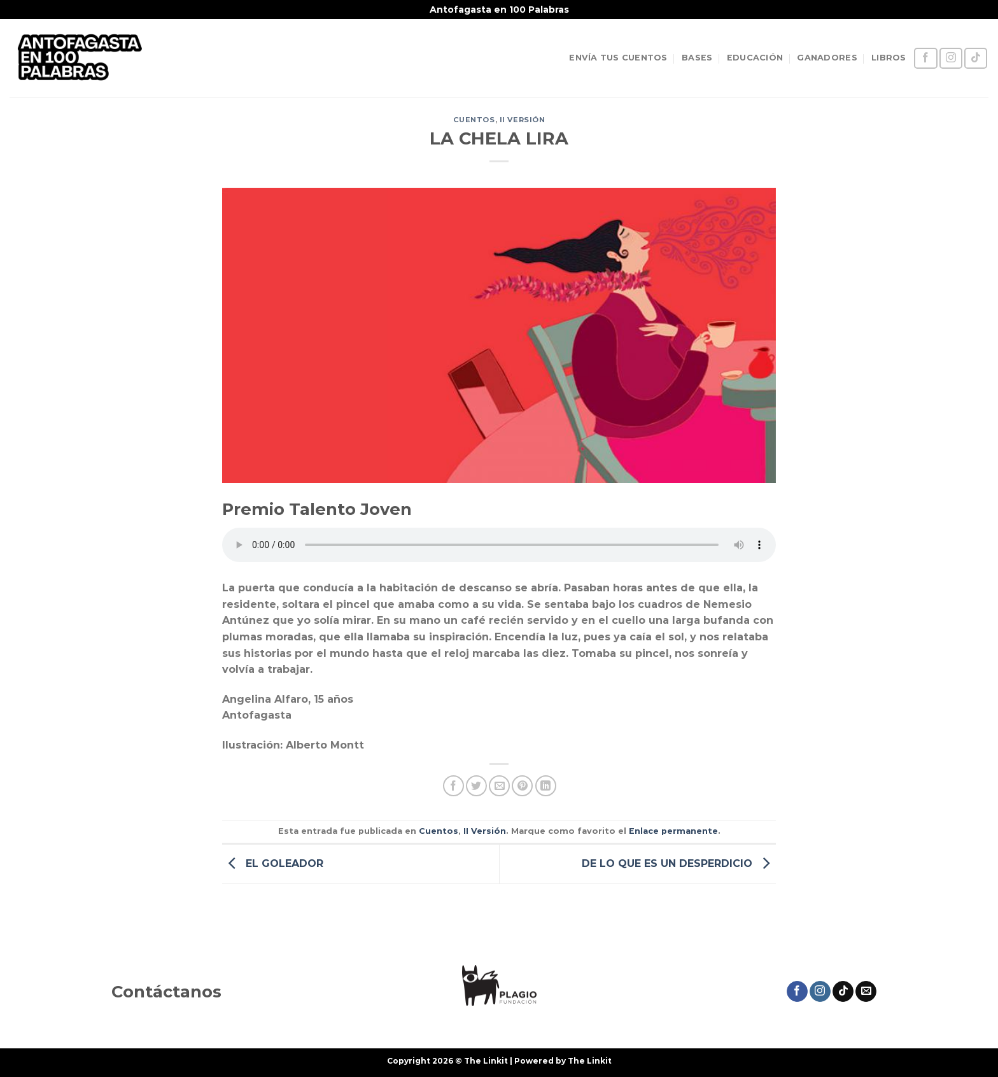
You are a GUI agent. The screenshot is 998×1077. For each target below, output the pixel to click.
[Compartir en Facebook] (453, 785)
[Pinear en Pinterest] (522, 785)
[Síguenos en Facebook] (925, 58)
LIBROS (888, 57)
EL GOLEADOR (272, 863)
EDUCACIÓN (755, 57)
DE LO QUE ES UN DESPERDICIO (679, 863)
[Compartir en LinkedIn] (545, 785)
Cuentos (474, 119)
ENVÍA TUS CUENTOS (618, 57)
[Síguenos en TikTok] (975, 58)
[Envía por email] (499, 785)
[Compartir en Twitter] (476, 785)
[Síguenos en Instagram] (950, 58)
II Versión (522, 119)
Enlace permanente (673, 831)
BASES (697, 57)
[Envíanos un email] (865, 992)
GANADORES (827, 57)
